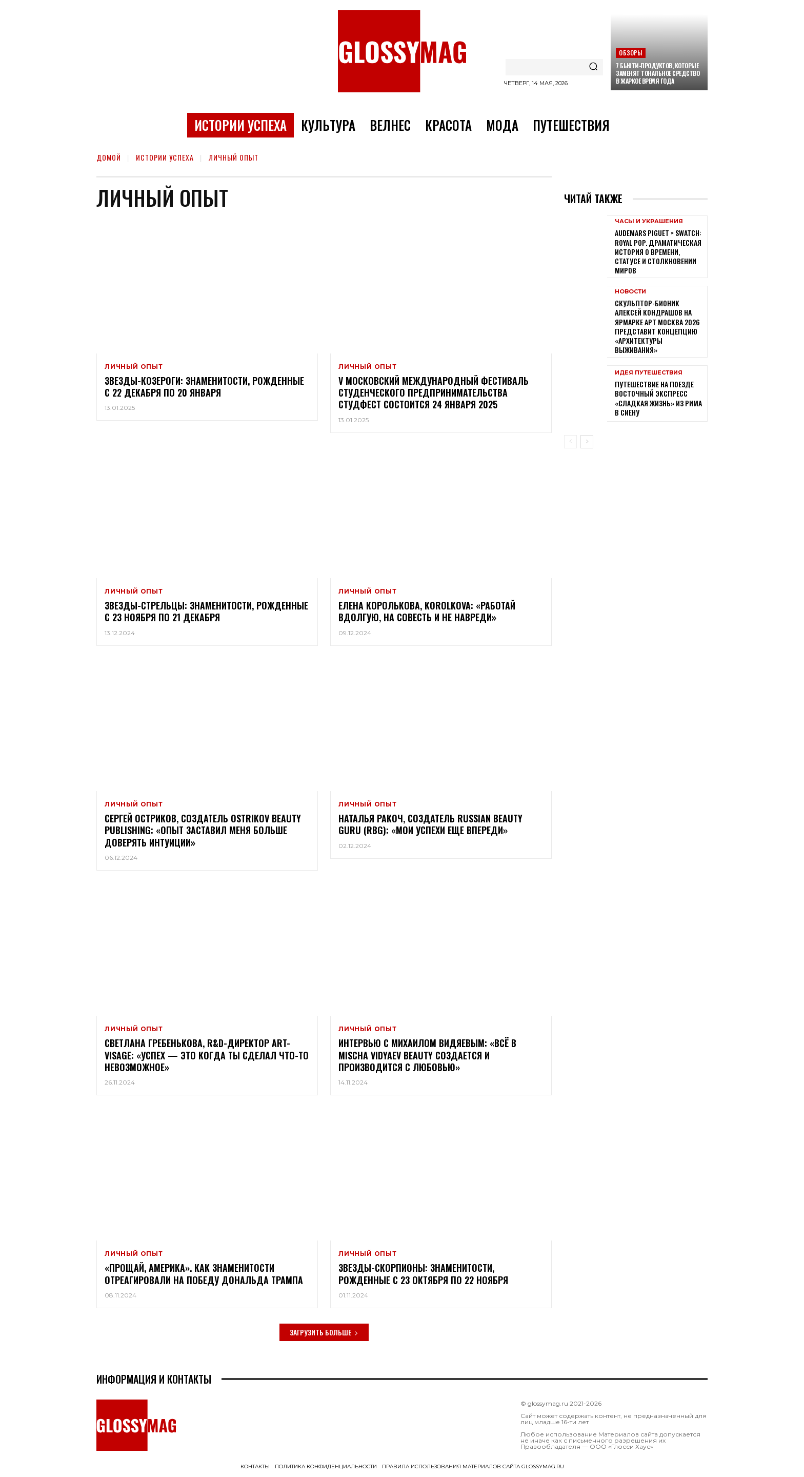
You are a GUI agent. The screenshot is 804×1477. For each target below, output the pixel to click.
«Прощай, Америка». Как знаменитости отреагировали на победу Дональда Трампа (204, 1274)
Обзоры (630, 52)
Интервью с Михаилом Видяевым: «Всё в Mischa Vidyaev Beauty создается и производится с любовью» (427, 1055)
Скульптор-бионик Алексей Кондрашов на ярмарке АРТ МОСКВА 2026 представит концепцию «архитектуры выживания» (657, 326)
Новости (630, 291)
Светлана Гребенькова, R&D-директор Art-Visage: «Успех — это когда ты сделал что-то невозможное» (207, 1055)
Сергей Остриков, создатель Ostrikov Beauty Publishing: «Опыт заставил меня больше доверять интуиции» (203, 830)
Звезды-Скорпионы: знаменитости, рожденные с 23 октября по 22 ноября (423, 1274)
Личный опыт (134, 367)
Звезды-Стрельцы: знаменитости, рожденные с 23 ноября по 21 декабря (206, 611)
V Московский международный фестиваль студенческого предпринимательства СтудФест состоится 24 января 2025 (433, 392)
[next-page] (586, 441)
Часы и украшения (649, 221)
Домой (108, 157)
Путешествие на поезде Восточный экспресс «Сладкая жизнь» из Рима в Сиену (658, 398)
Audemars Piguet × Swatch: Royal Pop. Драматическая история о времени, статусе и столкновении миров (658, 251)
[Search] (593, 67)
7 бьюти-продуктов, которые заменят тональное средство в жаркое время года (657, 73)
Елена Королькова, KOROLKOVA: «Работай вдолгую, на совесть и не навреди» (426, 611)
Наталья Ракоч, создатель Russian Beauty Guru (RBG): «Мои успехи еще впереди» (430, 824)
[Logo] (402, 51)
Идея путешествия (648, 373)
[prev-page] (570, 441)
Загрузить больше (324, 1332)
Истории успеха (165, 157)
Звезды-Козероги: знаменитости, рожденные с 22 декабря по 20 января (204, 386)
